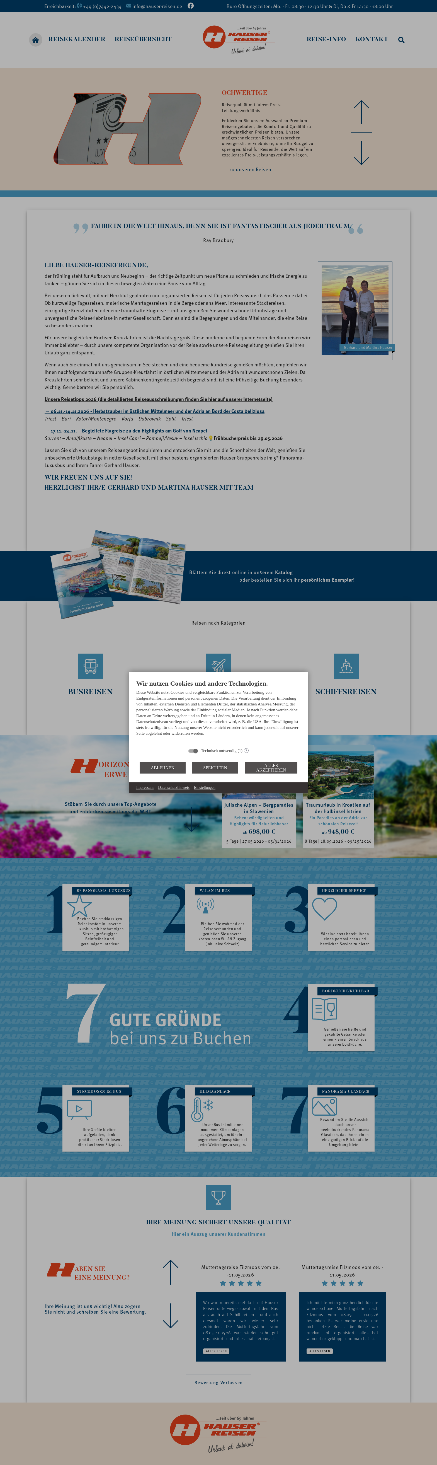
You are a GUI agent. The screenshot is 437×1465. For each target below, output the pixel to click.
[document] (218, 712)
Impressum (145, 787)
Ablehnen (162, 767)
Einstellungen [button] (204, 787)
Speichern (215, 767)
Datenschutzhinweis (174, 787)
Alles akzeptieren (271, 767)
